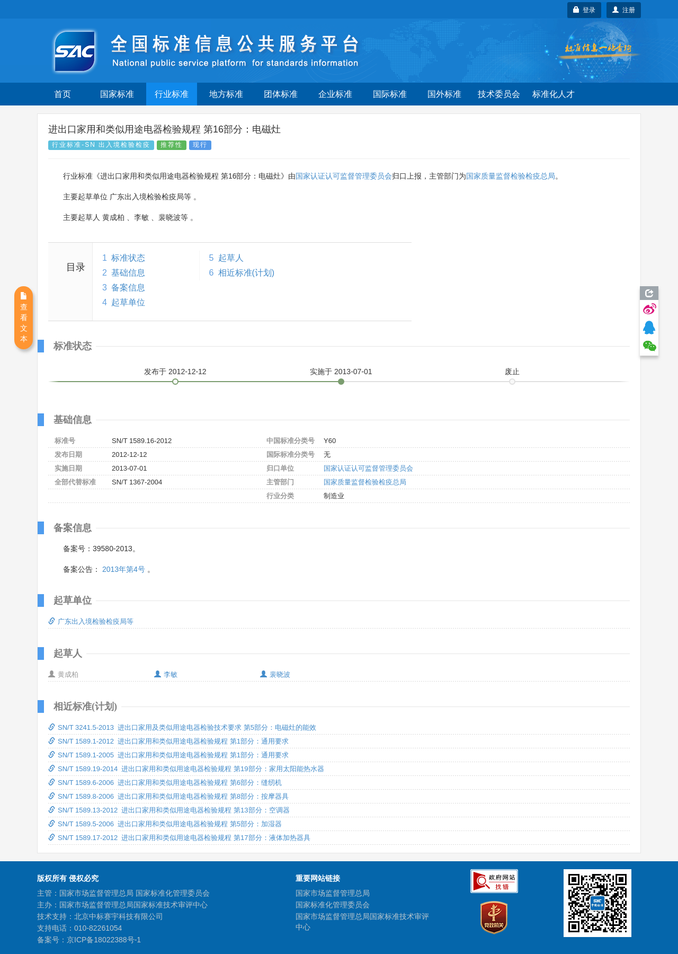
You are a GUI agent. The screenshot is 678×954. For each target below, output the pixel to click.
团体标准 (281, 94)
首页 (62, 94)
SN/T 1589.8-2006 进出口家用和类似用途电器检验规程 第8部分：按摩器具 (168, 796)
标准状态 (128, 257)
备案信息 (128, 287)
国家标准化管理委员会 (333, 904)
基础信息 (128, 272)
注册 (623, 10)
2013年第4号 (123, 569)
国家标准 (117, 94)
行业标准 (172, 94)
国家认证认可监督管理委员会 (344, 176)
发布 (175, 371)
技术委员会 (499, 94)
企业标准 (335, 94)
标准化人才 (553, 94)
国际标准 (390, 94)
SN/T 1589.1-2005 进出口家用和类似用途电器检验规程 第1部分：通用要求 (168, 755)
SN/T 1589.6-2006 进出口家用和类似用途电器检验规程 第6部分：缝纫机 (165, 783)
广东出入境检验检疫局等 (90, 621)
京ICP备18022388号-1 (104, 939)
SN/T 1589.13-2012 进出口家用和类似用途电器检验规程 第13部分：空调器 (169, 810)
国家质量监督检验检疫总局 (510, 176)
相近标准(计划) (246, 272)
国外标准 (444, 94)
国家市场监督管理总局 (333, 893)
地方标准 (226, 94)
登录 (584, 10)
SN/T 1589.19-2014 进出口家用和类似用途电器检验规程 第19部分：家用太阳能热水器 (186, 769)
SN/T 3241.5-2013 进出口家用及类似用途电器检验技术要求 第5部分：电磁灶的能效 (182, 727)
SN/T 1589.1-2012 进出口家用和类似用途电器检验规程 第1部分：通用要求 (168, 741)
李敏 (165, 674)
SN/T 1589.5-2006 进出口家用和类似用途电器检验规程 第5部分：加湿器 (165, 824)
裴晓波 (275, 674)
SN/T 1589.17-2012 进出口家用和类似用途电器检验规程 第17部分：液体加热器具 (179, 838)
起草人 (231, 257)
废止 (512, 371)
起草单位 (128, 302)
